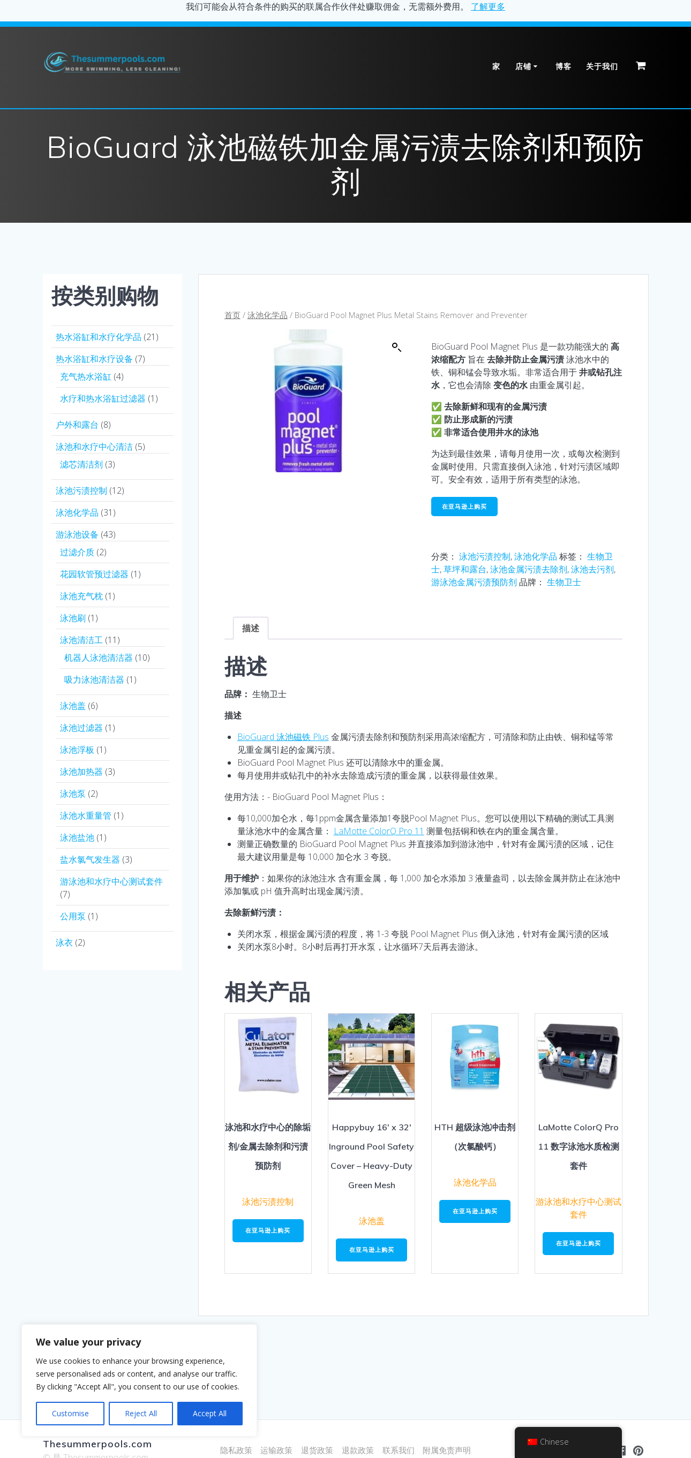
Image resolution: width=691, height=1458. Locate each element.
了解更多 (488, 6)
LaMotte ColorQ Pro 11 (379, 832)
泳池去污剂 (592, 571)
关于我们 (602, 66)
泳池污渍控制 (484, 558)
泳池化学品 (267, 314)
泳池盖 (372, 1222)
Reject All (141, 1413)
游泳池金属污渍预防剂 (474, 584)
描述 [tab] (250, 630)
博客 (563, 66)
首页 (232, 314)
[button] (397, 347)
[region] (139, 1380)
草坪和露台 (465, 571)
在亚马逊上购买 (466, 506)
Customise (70, 1413)
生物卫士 (564, 584)
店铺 (523, 66)
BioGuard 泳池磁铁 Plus (283, 738)
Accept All (210, 1413)
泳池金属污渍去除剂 (528, 571)
